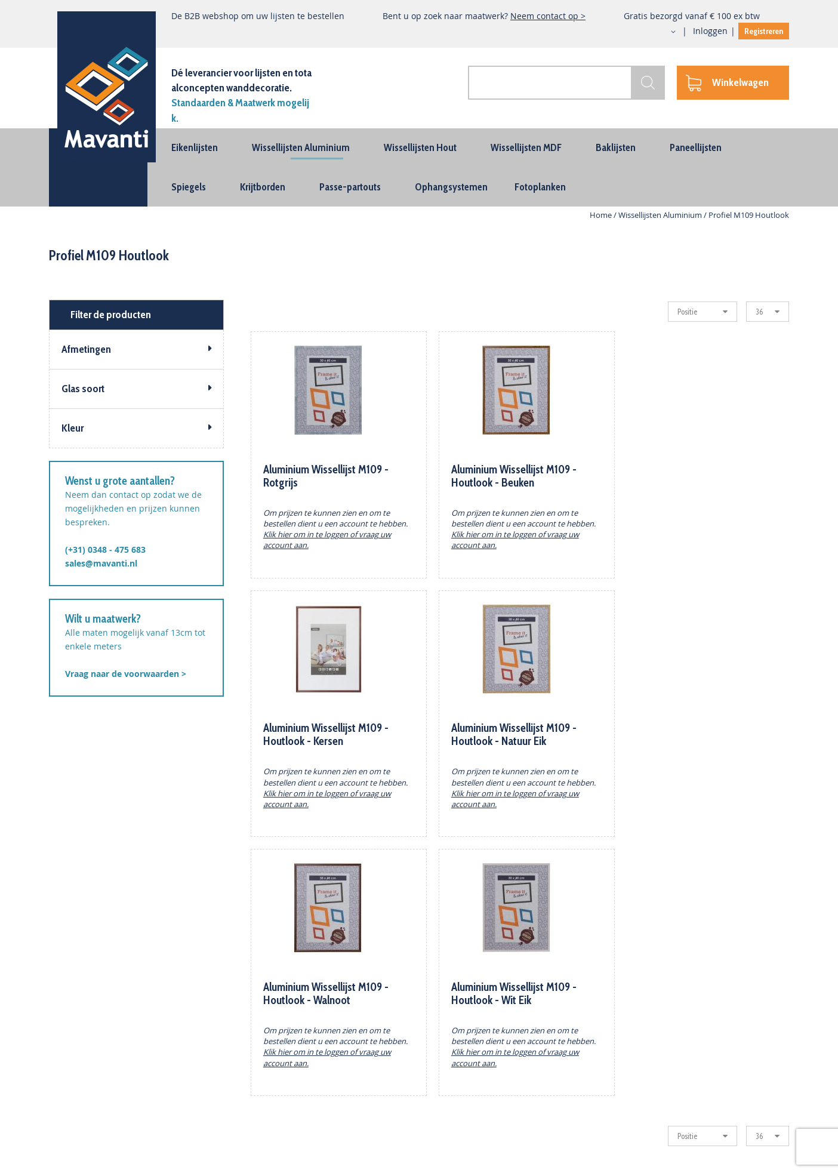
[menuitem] (194, 147)
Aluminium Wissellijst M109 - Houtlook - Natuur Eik (326, 734)
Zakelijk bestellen (494, 1016)
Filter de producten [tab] (110, 314)
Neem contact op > (548, 15)
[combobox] (562, 83)
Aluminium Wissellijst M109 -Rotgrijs (326, 476)
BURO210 (774, 1157)
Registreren (763, 31)
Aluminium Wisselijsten (96, 1016)
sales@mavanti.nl (101, 563)
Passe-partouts (79, 1067)
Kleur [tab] (72, 428)
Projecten (478, 1050)
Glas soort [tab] (82, 388)
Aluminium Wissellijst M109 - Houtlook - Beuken (509, 476)
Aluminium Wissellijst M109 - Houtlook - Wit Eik (693, 734)
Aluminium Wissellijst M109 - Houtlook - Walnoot (509, 734)
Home (602, 215)
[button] (662, 31)
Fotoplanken (73, 1118)
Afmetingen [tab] (86, 349)
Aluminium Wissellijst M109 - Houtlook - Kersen (693, 476)
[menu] (419, 167)
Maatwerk (479, 1067)
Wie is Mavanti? (275, 1033)
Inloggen (710, 30)
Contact (259, 1016)
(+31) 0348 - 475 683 (105, 549)
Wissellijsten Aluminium (661, 215)
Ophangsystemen (84, 1084)
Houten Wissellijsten (90, 1033)
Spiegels (65, 1101)
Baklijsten (68, 1050)
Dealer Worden (490, 1033)
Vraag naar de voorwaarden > (125, 673)
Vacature (477, 1118)
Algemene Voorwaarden (291, 1101)
